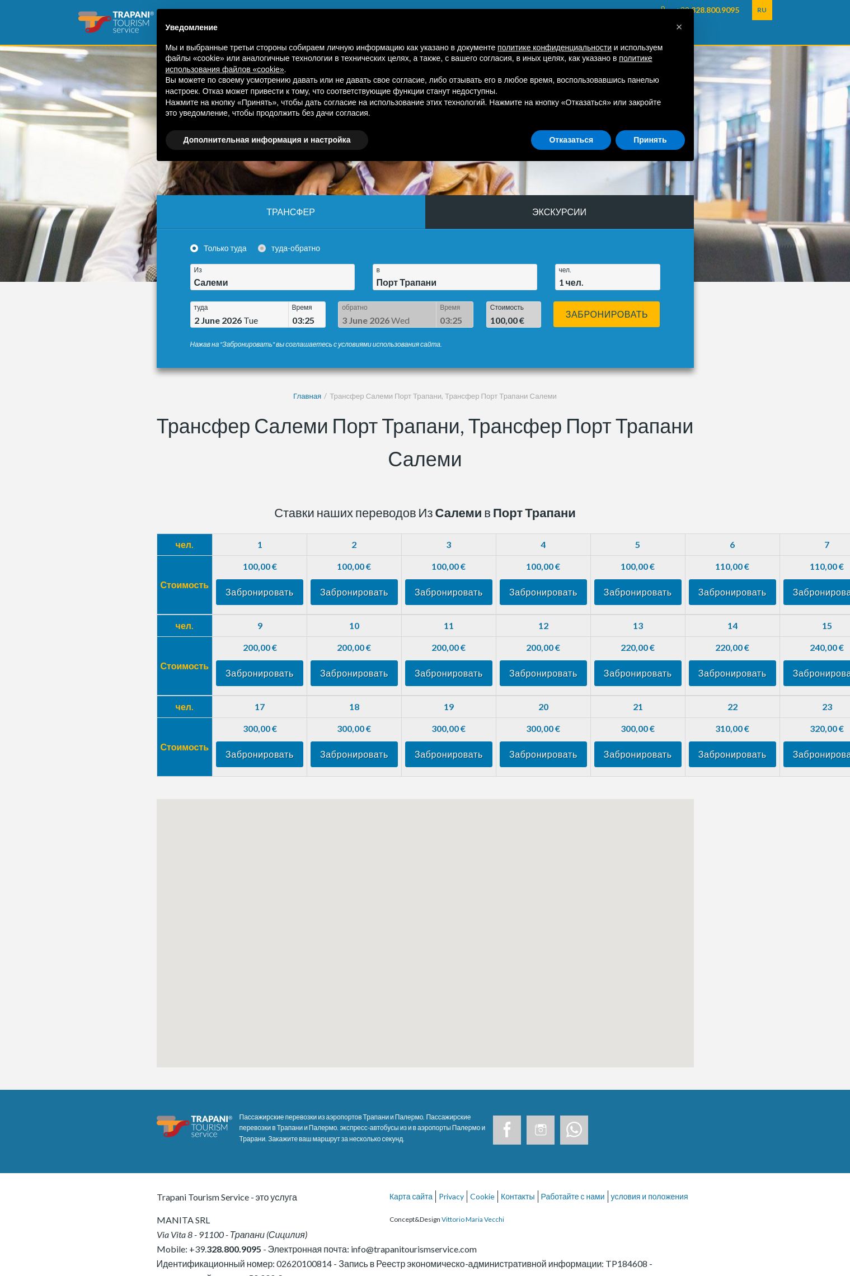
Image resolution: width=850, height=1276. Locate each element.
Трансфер (290, 211)
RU (762, 10)
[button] (679, 27)
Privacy (451, 1196)
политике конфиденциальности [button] (554, 47)
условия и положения (649, 1196)
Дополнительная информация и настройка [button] (267, 139)
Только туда (225, 248)
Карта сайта (411, 1196)
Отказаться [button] (571, 139)
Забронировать (607, 314)
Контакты (517, 1196)
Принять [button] (649, 139)
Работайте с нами (573, 1196)
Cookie (482, 1196)
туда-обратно (295, 248)
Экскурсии (559, 211)
